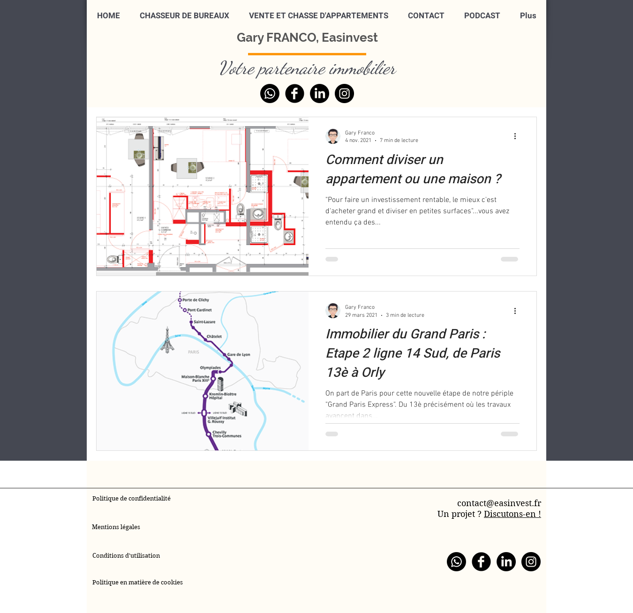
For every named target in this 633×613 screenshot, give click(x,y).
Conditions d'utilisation (126, 555)
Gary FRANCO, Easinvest (307, 37)
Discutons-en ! (512, 514)
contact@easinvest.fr (499, 503)
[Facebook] (294, 93)
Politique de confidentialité (131, 498)
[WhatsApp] (269, 93)
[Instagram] (344, 93)
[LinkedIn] (319, 93)
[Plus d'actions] (518, 136)
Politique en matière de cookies (138, 582)
